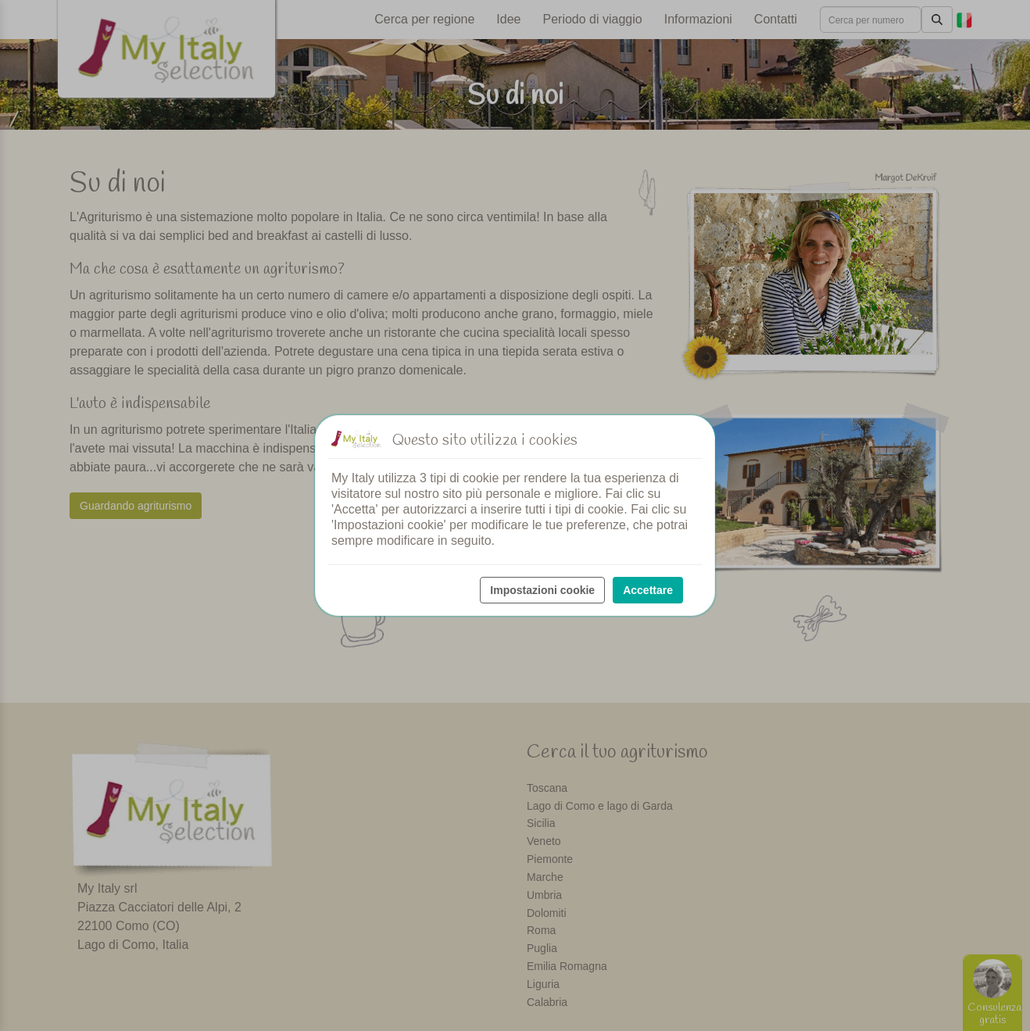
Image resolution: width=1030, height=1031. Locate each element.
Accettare (648, 590)
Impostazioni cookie (542, 590)
